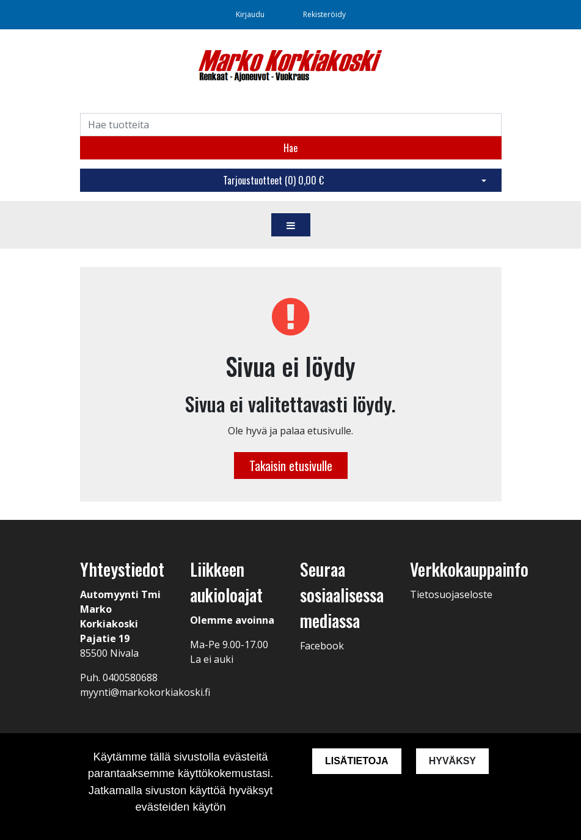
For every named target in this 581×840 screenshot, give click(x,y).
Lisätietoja (357, 761)
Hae (290, 148)
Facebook (322, 645)
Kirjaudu (251, 14)
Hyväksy (452, 761)
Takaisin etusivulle (290, 465)
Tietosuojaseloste (451, 594)
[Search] (291, 124)
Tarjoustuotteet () (273, 180)
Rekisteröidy (324, 14)
